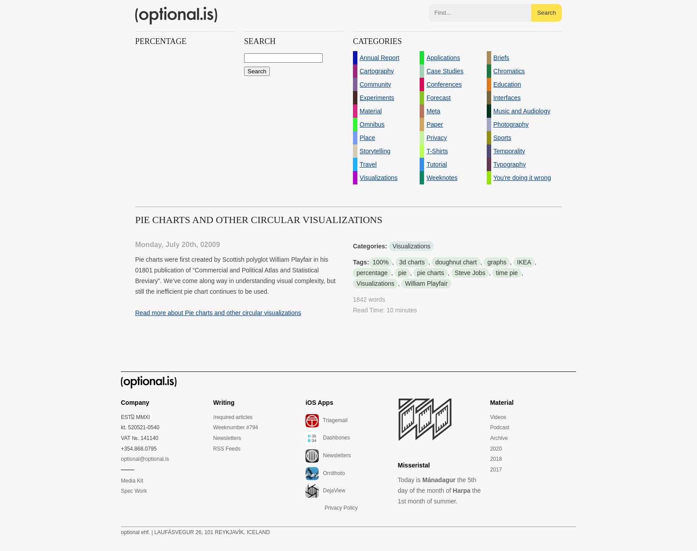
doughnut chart (456, 262)
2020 (496, 449)
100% (381, 262)
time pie (507, 272)
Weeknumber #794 (235, 427)
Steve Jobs (470, 272)
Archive (499, 438)
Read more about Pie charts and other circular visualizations (218, 312)
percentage (372, 272)
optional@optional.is (145, 459)
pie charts (430, 272)
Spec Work (134, 491)
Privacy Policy (341, 508)
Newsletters (227, 438)
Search (546, 12)
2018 (496, 459)
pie (402, 272)
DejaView (325, 491)
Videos (498, 417)
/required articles (233, 417)
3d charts (412, 262)
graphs (496, 262)
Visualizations (411, 246)
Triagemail (326, 420)
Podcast (499, 427)
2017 (496, 470)
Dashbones (327, 438)
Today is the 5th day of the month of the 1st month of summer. (439, 490)
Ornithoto (325, 473)
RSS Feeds (226, 449)
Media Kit (132, 481)
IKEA (524, 262)
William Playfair (426, 283)
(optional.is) (176, 15)
